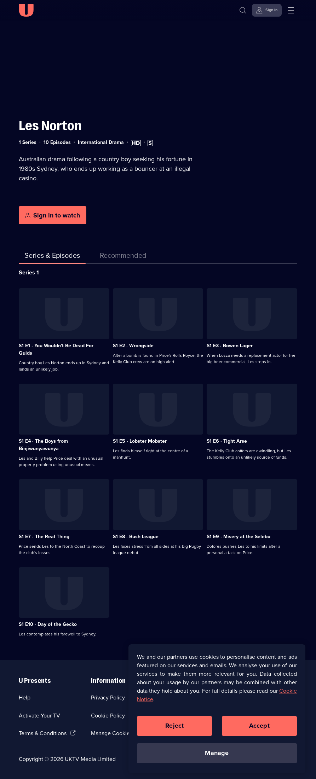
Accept (259, 728)
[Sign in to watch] (52, 215)
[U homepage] (26, 10)
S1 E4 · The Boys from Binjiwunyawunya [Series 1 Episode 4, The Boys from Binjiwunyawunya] (43, 444)
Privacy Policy (108, 697)
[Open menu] (291, 10)
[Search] (244, 10)
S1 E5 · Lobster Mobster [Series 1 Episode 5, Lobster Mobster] (140, 441)
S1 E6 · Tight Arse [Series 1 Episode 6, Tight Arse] (227, 441)
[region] (216, 712)
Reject (174, 728)
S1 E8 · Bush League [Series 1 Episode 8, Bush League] (136, 536)
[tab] (123, 257)
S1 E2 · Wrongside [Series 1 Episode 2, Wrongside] (133, 345)
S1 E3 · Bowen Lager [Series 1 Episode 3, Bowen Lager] (230, 345)
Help (24, 697)
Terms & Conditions (43, 733)
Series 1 (29, 272)
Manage (217, 756)
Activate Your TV (39, 715)
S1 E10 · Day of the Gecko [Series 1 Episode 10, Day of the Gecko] (48, 624)
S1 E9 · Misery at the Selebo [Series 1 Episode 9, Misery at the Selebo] (238, 536)
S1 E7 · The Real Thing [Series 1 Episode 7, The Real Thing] (44, 536)
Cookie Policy (108, 715)
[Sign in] (267, 10)
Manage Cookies (111, 733)
